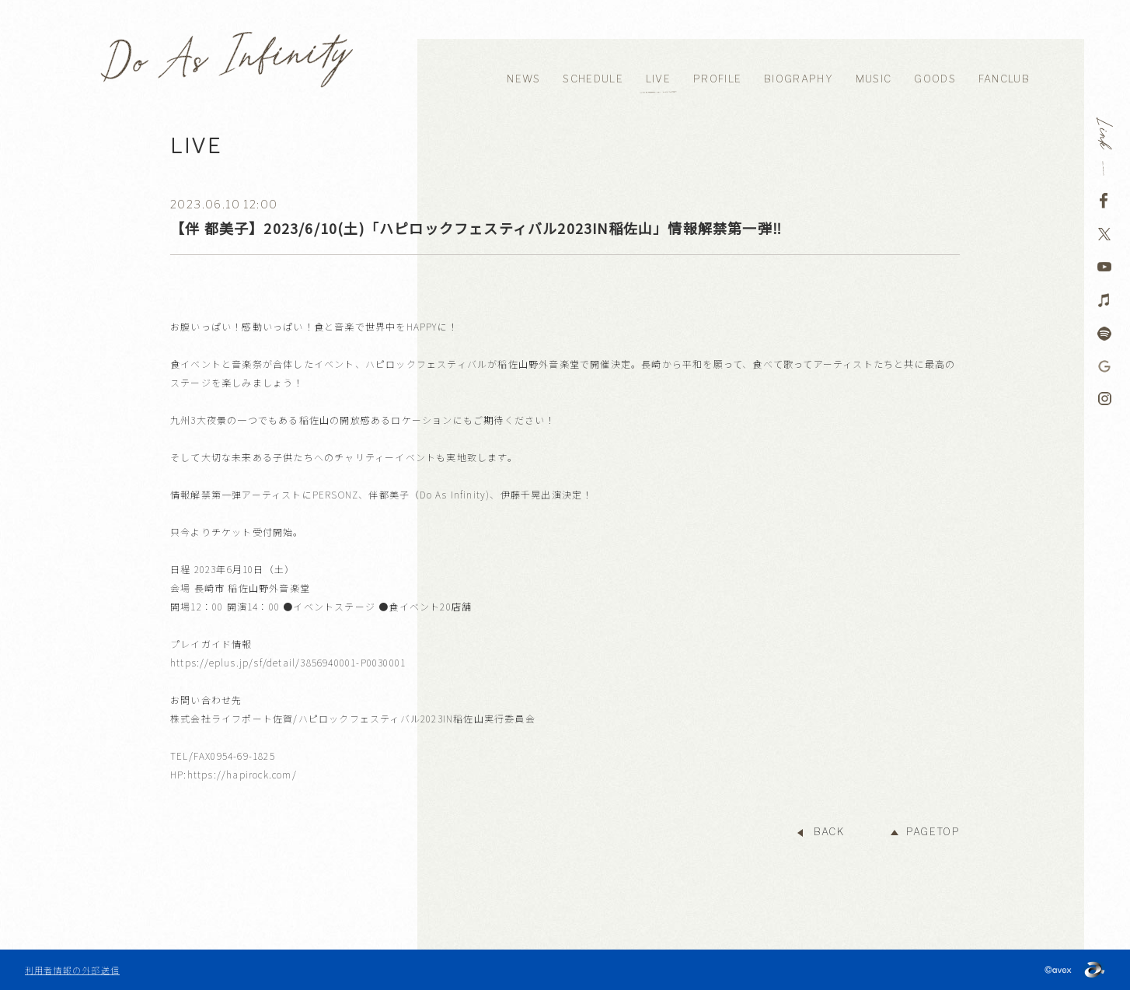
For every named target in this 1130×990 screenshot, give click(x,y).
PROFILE (717, 79)
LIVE (658, 79)
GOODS (935, 79)
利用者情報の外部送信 (72, 969)
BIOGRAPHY (798, 79)
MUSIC (874, 79)
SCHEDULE (593, 79)
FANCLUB (1004, 79)
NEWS (523, 79)
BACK (829, 832)
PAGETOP (933, 832)
